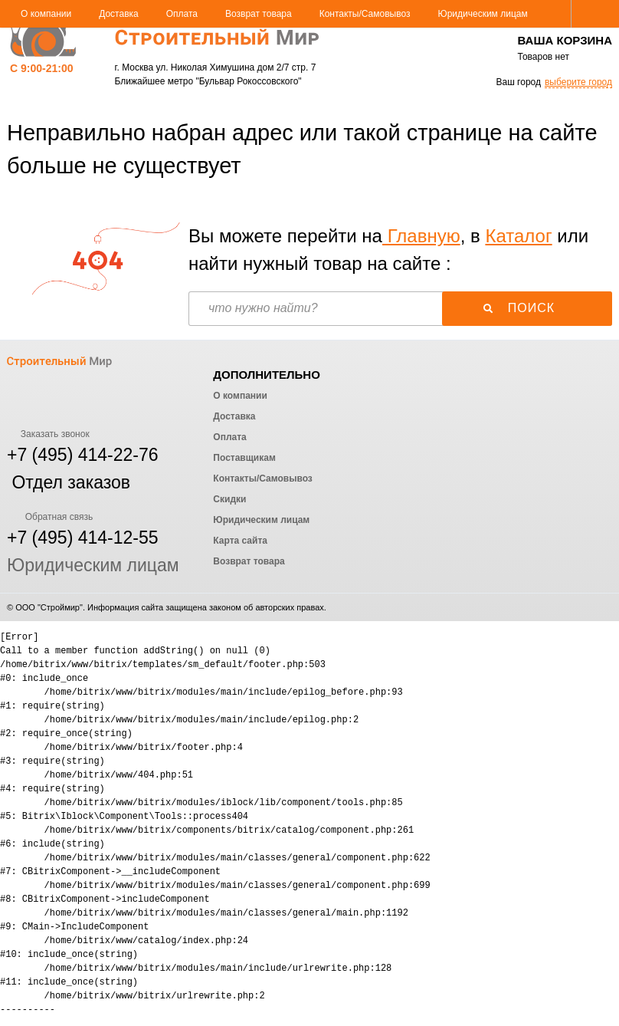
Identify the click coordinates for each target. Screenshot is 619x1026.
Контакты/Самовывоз (365, 13)
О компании (46, 13)
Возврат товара (258, 13)
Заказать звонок (48, 434)
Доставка (119, 13)
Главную (421, 235)
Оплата (182, 13)
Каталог (518, 235)
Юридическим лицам (483, 13)
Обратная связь (50, 516)
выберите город (578, 82)
